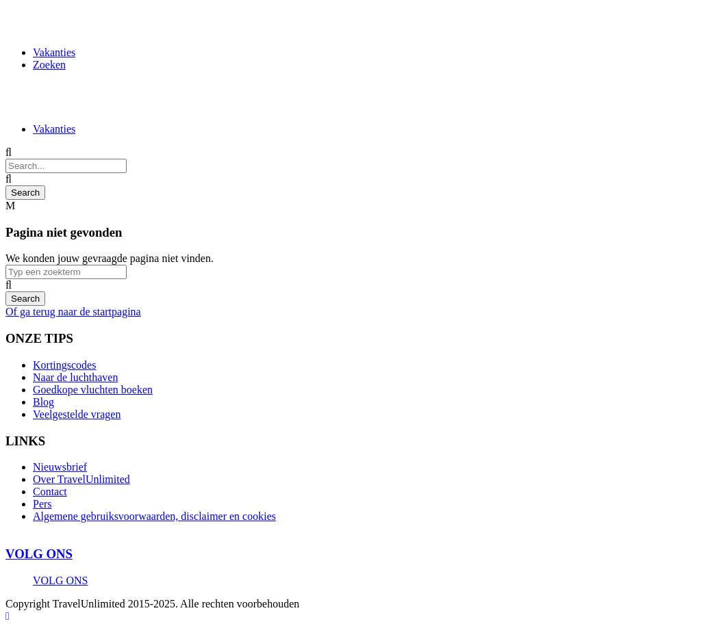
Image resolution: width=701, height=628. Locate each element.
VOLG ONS (39, 554)
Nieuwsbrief (60, 467)
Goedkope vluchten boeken (93, 389)
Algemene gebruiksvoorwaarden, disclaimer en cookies (154, 516)
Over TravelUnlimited (81, 479)
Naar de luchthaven (75, 377)
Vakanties (54, 52)
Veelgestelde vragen (76, 414)
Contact (50, 491)
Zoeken (49, 64)
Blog (43, 402)
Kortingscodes (64, 365)
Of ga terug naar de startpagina (73, 311)
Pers (42, 504)
